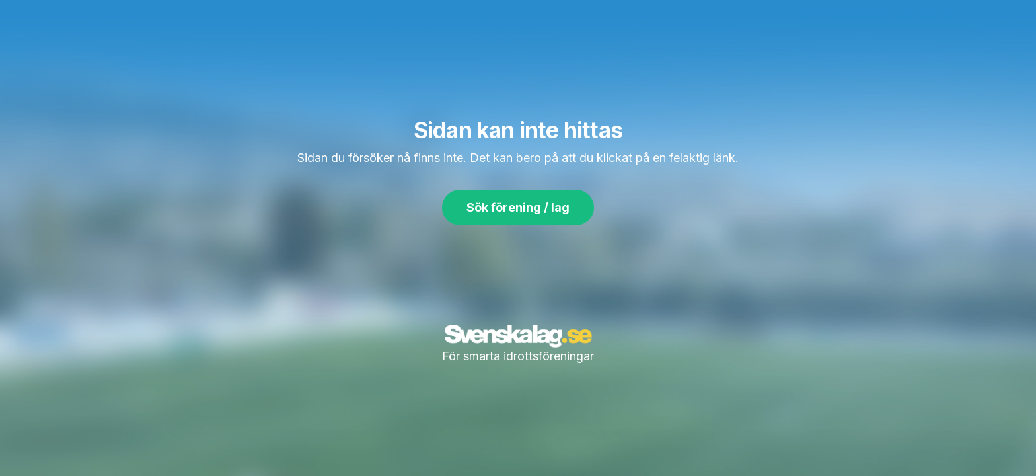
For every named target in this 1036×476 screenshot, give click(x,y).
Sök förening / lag (518, 207)
